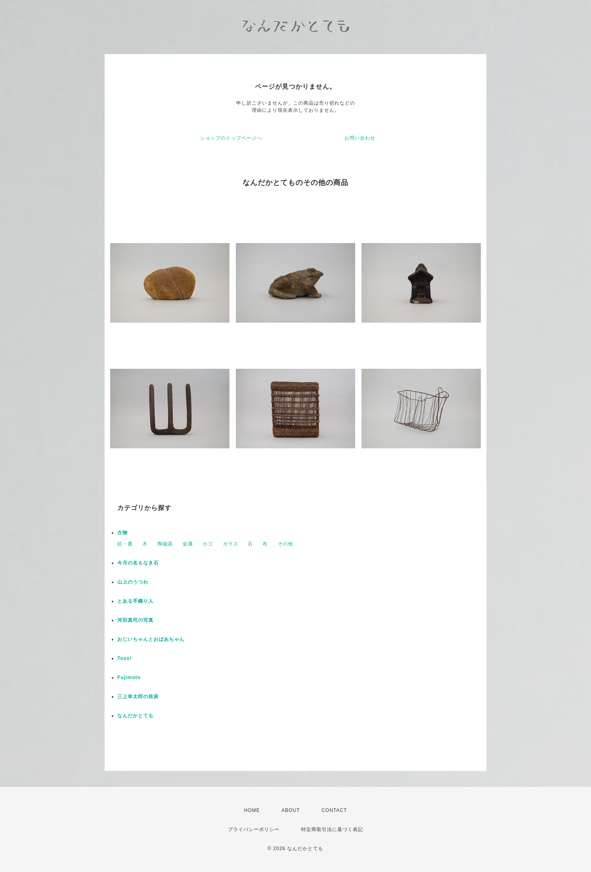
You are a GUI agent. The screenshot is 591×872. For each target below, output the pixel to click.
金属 (188, 544)
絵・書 (125, 544)
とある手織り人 (135, 601)
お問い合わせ (359, 138)
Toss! (124, 658)
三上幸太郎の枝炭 (138, 696)
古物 (122, 532)
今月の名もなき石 (138, 563)
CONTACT (334, 810)
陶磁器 (165, 544)
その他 (285, 544)
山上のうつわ (132, 582)
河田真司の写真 (135, 620)
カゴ (207, 544)
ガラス (230, 544)
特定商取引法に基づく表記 (332, 829)
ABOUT (291, 810)
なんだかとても (135, 715)
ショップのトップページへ (231, 138)
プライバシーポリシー (254, 829)
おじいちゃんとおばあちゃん (151, 639)
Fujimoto (129, 677)
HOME (252, 810)
